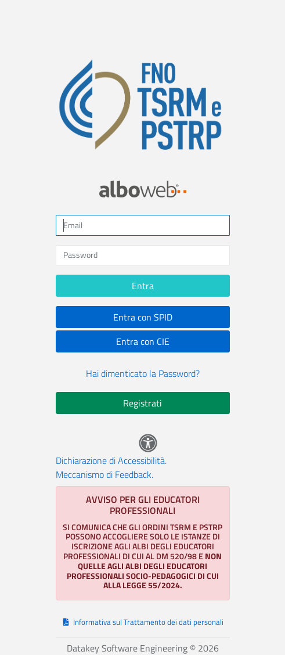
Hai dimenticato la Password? (143, 373)
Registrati (142, 403)
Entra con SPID (142, 317)
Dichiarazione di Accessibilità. (111, 460)
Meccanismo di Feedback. (104, 474)
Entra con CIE (142, 341)
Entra (143, 286)
